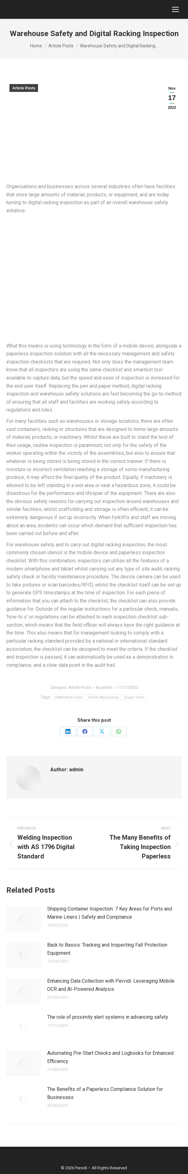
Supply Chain (134, 697)
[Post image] (23, 919)
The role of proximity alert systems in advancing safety (107, 1017)
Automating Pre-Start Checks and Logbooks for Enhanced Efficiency (110, 1057)
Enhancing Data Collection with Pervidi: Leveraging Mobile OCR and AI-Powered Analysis (110, 985)
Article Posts (23, 88)
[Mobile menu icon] (175, 9)
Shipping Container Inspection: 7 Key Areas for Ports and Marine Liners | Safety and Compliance (109, 913)
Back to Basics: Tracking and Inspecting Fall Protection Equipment (107, 949)
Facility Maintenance (103, 697)
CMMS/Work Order (68, 697)
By (104, 687)
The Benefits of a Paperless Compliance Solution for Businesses (105, 1093)
